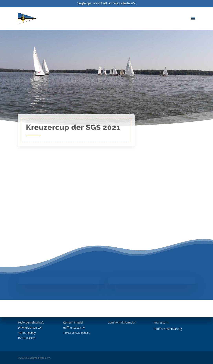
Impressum (161, 322)
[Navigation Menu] (193, 18)
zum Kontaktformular (122, 322)
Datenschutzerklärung (168, 329)
